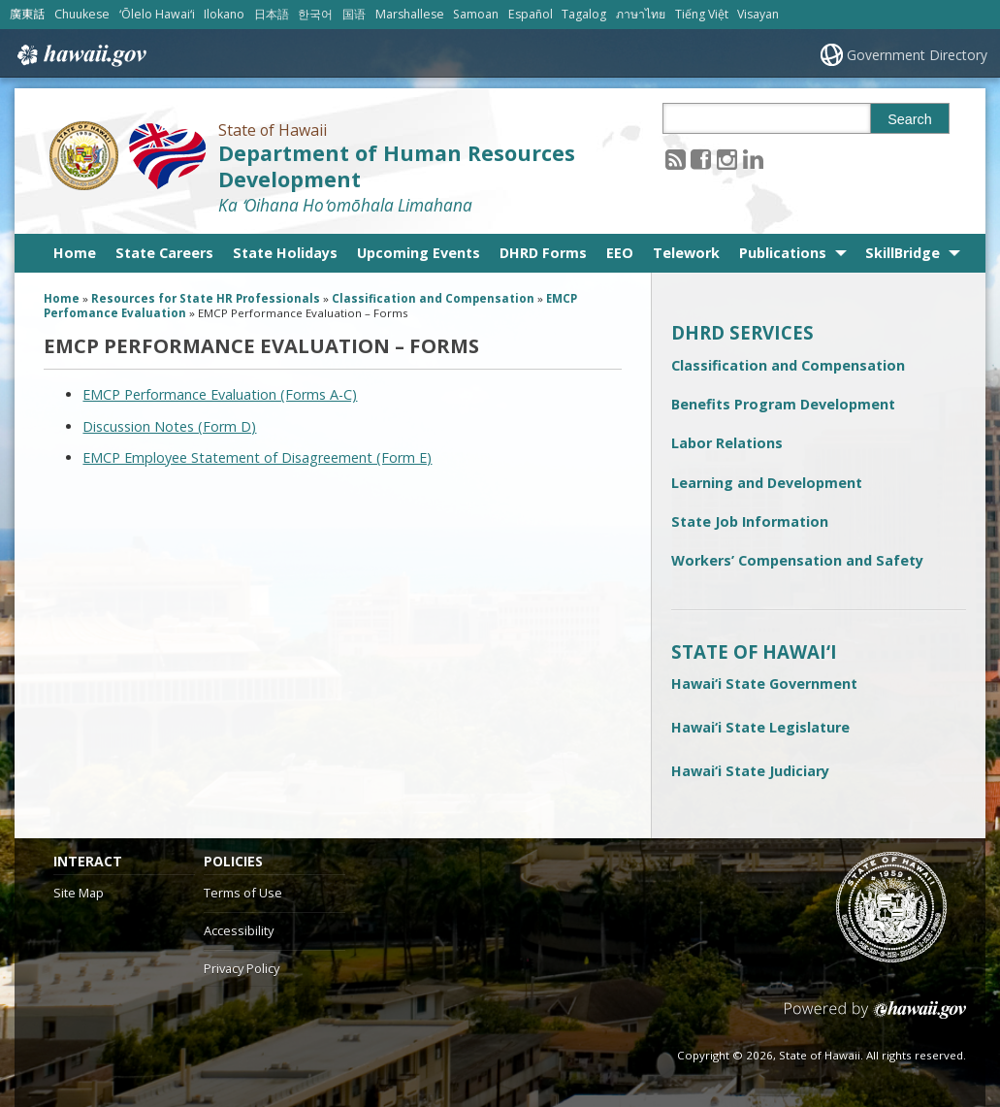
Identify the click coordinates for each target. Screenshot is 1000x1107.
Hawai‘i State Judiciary (750, 771)
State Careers (164, 253)
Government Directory (917, 55)
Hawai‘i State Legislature (760, 727)
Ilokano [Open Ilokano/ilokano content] (224, 14)
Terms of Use (243, 892)
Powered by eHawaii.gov (875, 1017)
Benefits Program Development (783, 404)
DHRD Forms (543, 253)
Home (74, 253)
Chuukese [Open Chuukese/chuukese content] (82, 14)
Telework (686, 253)
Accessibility (239, 930)
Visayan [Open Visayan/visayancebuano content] (758, 14)
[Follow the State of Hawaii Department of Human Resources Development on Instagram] (727, 159)
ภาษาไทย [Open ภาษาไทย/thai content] (640, 14)
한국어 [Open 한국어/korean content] (315, 14)
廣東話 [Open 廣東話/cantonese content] (27, 14)
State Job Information (749, 521)
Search (909, 119)
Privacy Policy (241, 968)
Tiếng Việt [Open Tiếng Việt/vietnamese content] (701, 14)
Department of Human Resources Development (396, 166)
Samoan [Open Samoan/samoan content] (476, 14)
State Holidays (285, 253)
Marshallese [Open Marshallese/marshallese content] (409, 14)
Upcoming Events (418, 253)
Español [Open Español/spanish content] (530, 14)
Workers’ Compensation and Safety (797, 560)
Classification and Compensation (788, 365)
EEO (619, 253)
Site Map (78, 892)
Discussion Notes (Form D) (169, 426)
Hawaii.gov (80, 55)
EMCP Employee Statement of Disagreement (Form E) (257, 457)
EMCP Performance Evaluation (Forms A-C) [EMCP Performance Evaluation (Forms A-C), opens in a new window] (219, 394)
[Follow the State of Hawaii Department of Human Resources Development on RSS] (675, 159)
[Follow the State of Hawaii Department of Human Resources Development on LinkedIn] (753, 159)
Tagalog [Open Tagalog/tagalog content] (584, 14)
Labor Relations (727, 443)
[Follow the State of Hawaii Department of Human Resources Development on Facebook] (701, 159)
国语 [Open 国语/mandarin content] (354, 14)
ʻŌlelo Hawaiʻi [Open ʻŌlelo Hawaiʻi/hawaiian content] (157, 14)
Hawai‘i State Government (764, 683)
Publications (782, 253)
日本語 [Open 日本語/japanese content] (271, 14)
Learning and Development (766, 482)
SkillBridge (902, 253)
